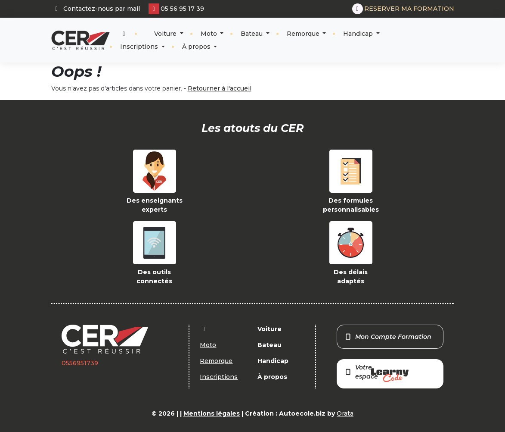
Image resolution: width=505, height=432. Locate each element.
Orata (345, 413)
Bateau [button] (252, 34)
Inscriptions (140, 46)
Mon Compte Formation (387, 337)
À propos (197, 46)
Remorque (304, 34)
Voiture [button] (165, 34)
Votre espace (376, 372)
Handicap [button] (359, 34)
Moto (210, 34)
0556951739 (80, 363)
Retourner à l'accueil (219, 88)
